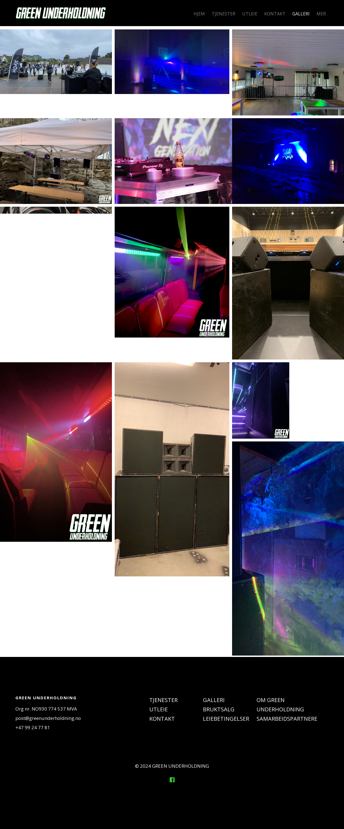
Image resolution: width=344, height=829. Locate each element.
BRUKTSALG (219, 709)
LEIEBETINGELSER (226, 718)
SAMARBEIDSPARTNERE (287, 718)
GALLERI (301, 14)
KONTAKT (274, 14)
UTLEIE (249, 14)
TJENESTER (223, 14)
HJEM (199, 14)
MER (321, 14)
